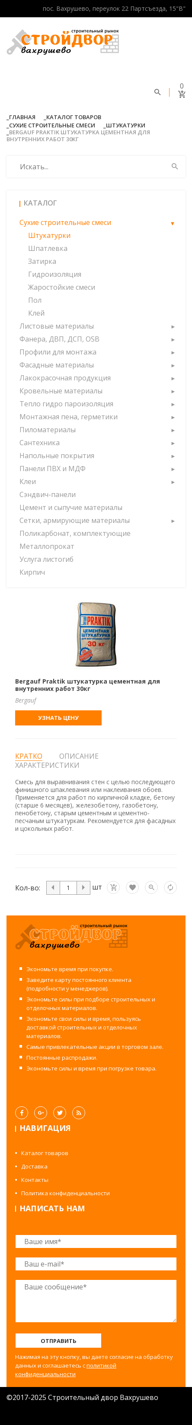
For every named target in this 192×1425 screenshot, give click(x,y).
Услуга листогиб (46, 559)
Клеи (27, 481)
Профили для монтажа (57, 352)
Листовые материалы (56, 326)
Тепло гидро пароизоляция (66, 403)
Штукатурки (125, 125)
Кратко (28, 756)
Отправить (59, 1341)
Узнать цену (58, 718)
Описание (79, 756)
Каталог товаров (73, 117)
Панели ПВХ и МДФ (52, 468)
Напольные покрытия (56, 455)
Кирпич (32, 572)
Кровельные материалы (60, 391)
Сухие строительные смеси (52, 125)
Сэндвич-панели (47, 494)
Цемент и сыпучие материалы (70, 507)
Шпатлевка (47, 248)
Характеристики (47, 765)
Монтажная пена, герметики (68, 416)
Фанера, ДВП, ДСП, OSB (59, 339)
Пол (35, 300)
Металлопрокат (46, 546)
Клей (36, 313)
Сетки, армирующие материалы (74, 520)
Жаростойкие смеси (61, 287)
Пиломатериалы (47, 429)
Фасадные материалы (56, 365)
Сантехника (39, 442)
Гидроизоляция (54, 274)
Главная (22, 117)
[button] (172, 222)
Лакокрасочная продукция (65, 378)
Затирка (42, 261)
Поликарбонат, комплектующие (75, 533)
